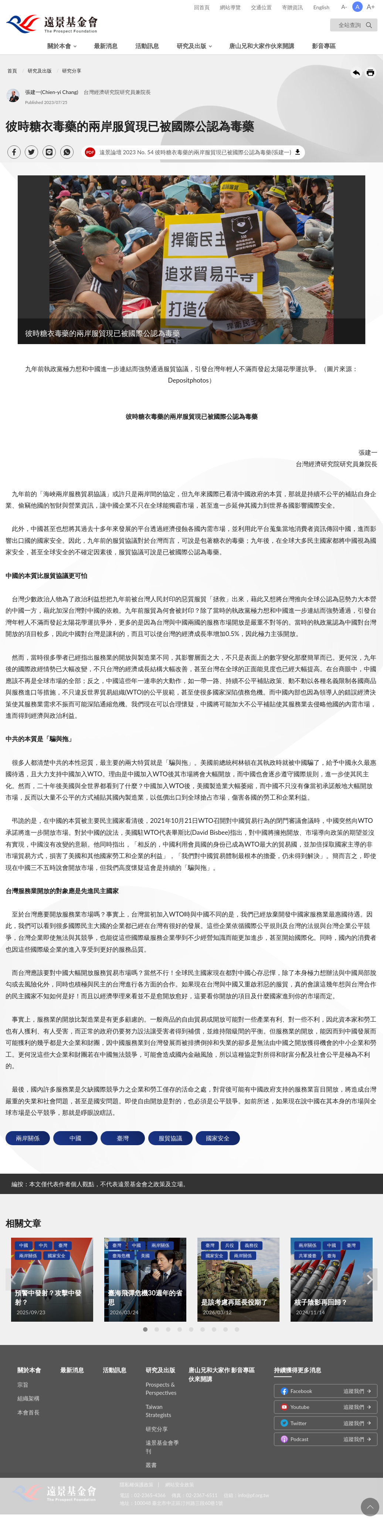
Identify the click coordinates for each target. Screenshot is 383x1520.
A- (344, 6)
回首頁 (202, 7)
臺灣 (123, 1137)
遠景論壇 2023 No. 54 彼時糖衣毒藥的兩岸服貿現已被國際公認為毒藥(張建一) (188, 152)
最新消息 (106, 45)
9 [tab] (237, 1329)
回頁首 (370, 1507)
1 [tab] (145, 1329)
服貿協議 (170, 1137)
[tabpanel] (52, 1280)
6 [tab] (202, 1329)
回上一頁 (356, 72)
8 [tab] (225, 1329)
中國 (75, 1137)
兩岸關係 (28, 1137)
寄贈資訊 (292, 7)
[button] (14, 152)
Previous (13, 1279)
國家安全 (218, 1137)
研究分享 (71, 71)
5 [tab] (191, 1329)
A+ (371, 7)
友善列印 (370, 72)
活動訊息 (147, 45)
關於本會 (59, 45)
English (321, 7)
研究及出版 (191, 45)
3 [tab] (168, 1329)
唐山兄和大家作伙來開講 (261, 45)
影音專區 (324, 45)
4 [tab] (179, 1329)
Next (370, 1279)
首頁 (12, 71)
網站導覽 (230, 7)
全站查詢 (350, 24)
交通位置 (261, 7)
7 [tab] (214, 1329)
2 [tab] (157, 1329)
